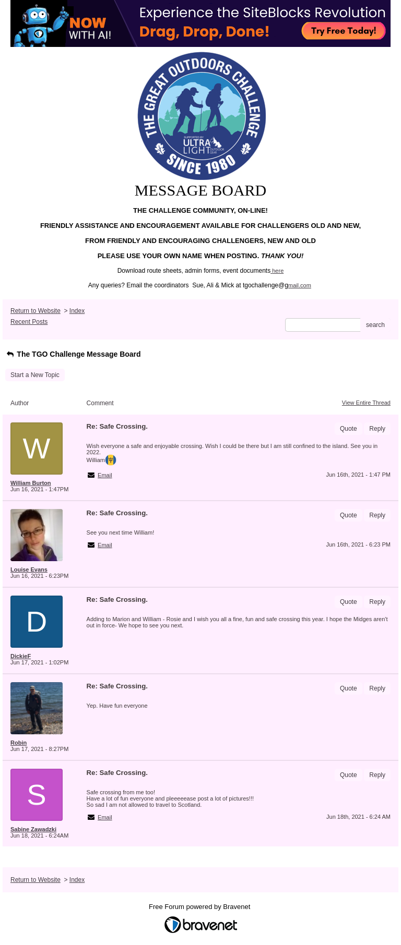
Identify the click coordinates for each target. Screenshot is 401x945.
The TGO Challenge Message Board (73, 354)
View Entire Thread (366, 402)
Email (105, 475)
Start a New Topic (35, 375)
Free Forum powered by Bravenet (200, 907)
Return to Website (35, 310)
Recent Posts (29, 321)
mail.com (299, 285)
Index (77, 310)
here (278, 271)
